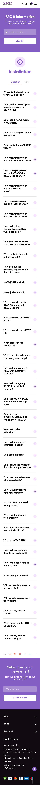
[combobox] (20, 32)
